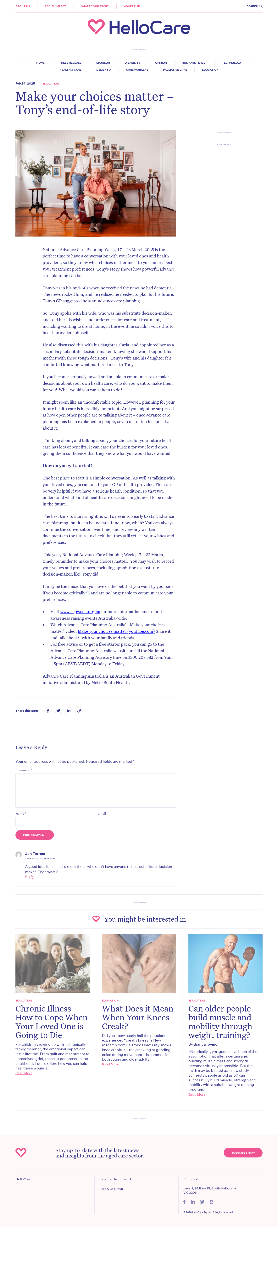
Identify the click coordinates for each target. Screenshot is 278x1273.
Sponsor (103, 63)
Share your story (95, 6)
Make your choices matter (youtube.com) (116, 631)
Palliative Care (175, 69)
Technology (232, 63)
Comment (23, 770)
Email (103, 813)
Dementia (103, 69)
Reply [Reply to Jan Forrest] (29, 876)
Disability (132, 63)
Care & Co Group (111, 1189)
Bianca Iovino (205, 1044)
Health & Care (70, 69)
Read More (23, 1073)
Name (20, 813)
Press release (70, 63)
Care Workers (137, 69)
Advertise (132, 6)
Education (210, 69)
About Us (22, 6)
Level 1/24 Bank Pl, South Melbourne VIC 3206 (209, 1190)
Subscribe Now (243, 1152)
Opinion (161, 63)
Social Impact (55, 6)
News (40, 63)
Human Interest (194, 63)
